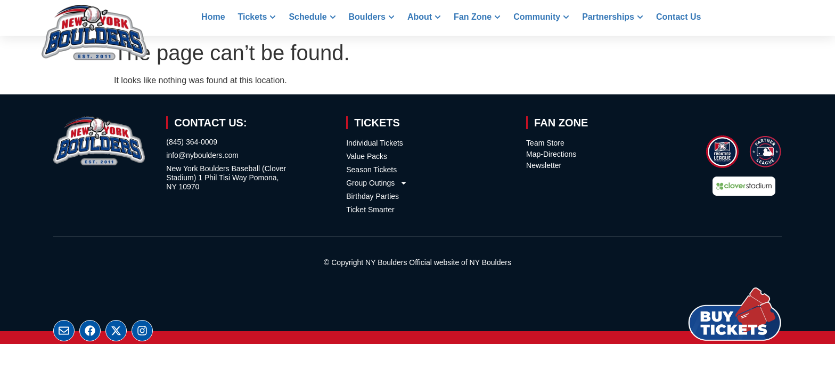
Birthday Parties (372, 196)
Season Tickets (371, 169)
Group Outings (376, 183)
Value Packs (366, 156)
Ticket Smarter (370, 209)
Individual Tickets (374, 143)
